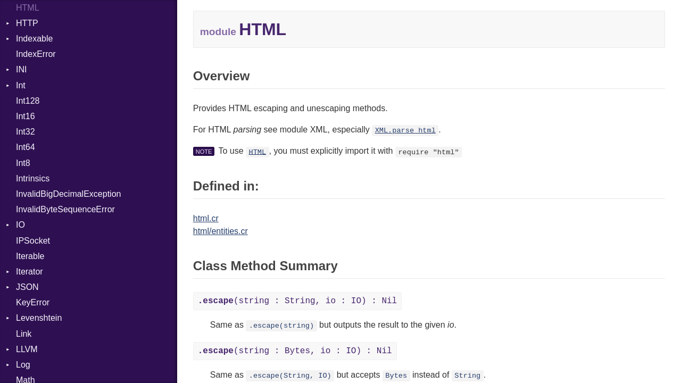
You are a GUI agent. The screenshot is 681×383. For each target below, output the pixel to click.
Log (23, 364)
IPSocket (33, 240)
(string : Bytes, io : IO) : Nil (295, 351)
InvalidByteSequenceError (65, 209)
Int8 (23, 163)
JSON (27, 287)
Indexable (34, 38)
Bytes (396, 376)
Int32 (25, 131)
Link (23, 333)
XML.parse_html (405, 131)
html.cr (206, 218)
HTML (257, 152)
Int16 (25, 116)
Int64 (25, 147)
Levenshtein (39, 317)
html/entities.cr (220, 231)
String (467, 376)
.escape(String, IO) (290, 376)
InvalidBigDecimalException (68, 193)
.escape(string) (281, 326)
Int (21, 85)
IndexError (36, 54)
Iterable (30, 256)
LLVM (27, 349)
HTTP (27, 23)
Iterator (29, 271)
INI (21, 69)
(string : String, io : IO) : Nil (297, 301)
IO (20, 224)
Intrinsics (32, 178)
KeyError (32, 302)
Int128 (27, 100)
